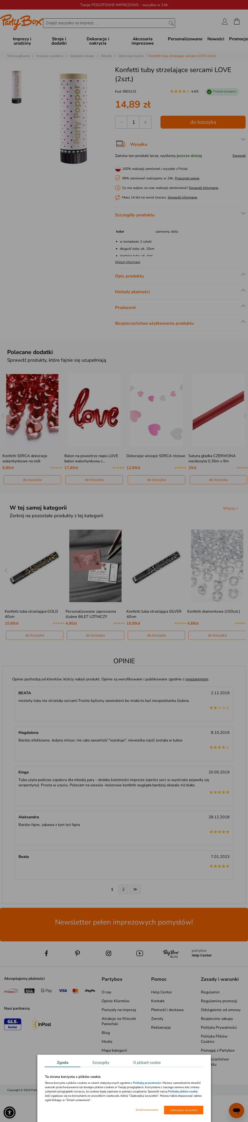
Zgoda (62, 1062)
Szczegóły (100, 1062)
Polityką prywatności (147, 1083)
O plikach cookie (147, 1062)
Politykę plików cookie (183, 1091)
